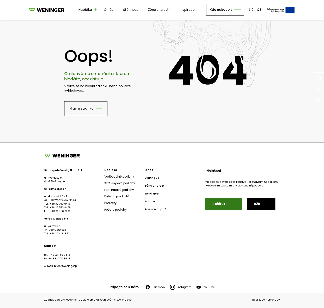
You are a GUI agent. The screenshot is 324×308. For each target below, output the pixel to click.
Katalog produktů (116, 196)
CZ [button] (259, 10)
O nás (108, 9)
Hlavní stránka (81, 108)
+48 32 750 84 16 (59, 255)
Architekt (219, 203)
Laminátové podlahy (119, 189)
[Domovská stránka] (46, 10)
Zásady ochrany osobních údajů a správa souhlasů (77, 299)
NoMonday (273, 299)
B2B (257, 203)
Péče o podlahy (115, 209)
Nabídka (110, 169)
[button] (251, 10)
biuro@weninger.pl (65, 266)
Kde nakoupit (221, 9)
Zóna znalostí (159, 9)
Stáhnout (130, 9)
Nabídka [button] (85, 9)
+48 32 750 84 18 (59, 258)
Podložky (110, 203)
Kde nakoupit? (155, 209)
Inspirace (187, 9)
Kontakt (150, 201)
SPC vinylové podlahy (119, 183)
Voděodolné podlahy (119, 176)
